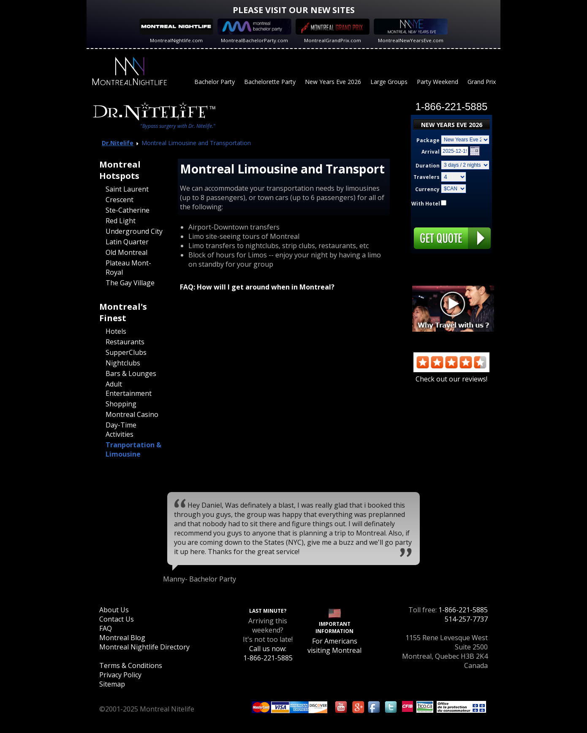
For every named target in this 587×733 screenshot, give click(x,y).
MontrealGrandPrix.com (332, 40)
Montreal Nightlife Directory (144, 647)
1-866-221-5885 (463, 609)
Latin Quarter (127, 241)
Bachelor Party (214, 82)
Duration (428, 165)
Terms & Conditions (130, 665)
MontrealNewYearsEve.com (410, 40)
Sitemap (112, 684)
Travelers (426, 177)
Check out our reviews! (451, 374)
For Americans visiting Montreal (334, 645)
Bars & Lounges (131, 373)
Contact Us (116, 619)
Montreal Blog (122, 637)
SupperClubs (126, 352)
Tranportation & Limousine (133, 449)
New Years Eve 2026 (333, 82)
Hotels (116, 331)
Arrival (430, 151)
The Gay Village (130, 282)
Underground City (134, 231)
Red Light (121, 220)
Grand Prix (481, 82)
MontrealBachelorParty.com (254, 40)
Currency (427, 189)
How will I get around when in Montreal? (265, 287)
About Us (114, 609)
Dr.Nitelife (117, 143)
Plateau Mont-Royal (128, 267)
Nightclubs (123, 363)
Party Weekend (437, 82)
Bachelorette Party (270, 82)
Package (428, 140)
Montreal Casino (132, 414)
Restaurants (125, 341)
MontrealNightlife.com (176, 40)
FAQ (105, 628)
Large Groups (389, 82)
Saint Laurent (127, 189)
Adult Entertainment (129, 388)
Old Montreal (126, 252)
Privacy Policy (120, 674)
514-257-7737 (466, 619)
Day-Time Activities (121, 429)
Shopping (121, 403)
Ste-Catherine (127, 210)
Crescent (119, 199)
